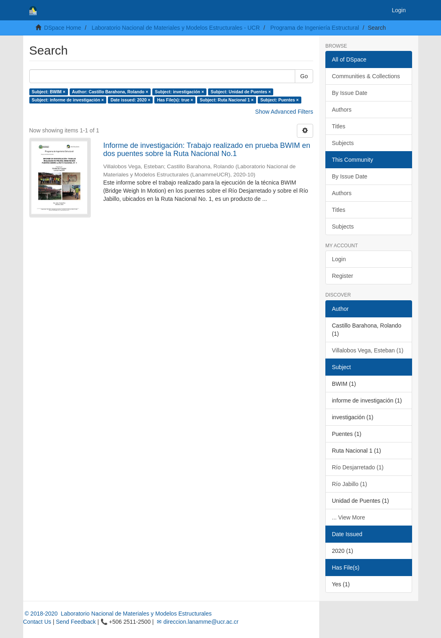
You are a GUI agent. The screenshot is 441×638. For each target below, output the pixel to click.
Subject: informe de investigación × (68, 99)
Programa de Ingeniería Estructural (314, 27)
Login (339, 259)
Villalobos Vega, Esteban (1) (368, 350)
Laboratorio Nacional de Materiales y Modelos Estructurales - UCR (176, 27)
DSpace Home (62, 27)
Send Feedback (76, 621)
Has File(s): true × (175, 99)
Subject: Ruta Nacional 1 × (227, 99)
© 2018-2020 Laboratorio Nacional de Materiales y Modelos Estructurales (117, 613)
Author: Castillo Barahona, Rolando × (110, 91)
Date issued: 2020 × (130, 99)
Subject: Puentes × (279, 99)
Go (304, 76)
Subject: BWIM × (49, 91)
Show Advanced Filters (284, 111)
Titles (338, 126)
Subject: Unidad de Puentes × (241, 91)
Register (342, 276)
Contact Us (37, 621)
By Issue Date (349, 93)
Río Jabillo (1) (349, 484)
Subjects (343, 143)
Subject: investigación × (179, 91)
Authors (341, 109)
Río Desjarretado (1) (358, 467)
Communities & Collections (366, 76)
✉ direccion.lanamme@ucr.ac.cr (196, 621)
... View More (348, 517)
